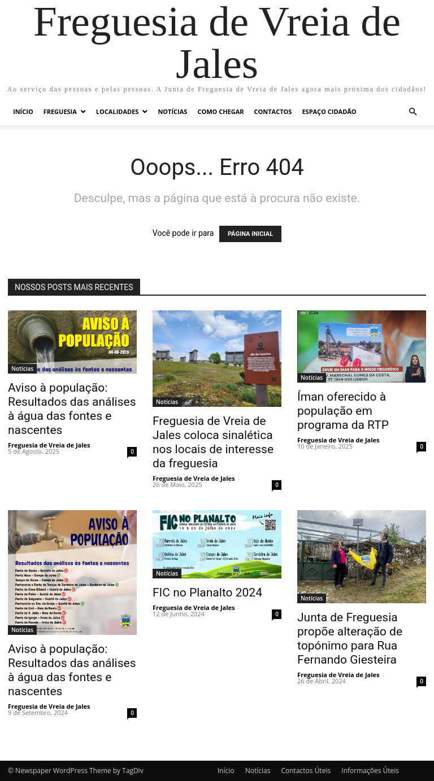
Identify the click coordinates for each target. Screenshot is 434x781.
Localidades (117, 111)
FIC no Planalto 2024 (207, 592)
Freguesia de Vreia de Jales (49, 445)
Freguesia (60, 111)
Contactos (273, 111)
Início (23, 111)
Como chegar (220, 111)
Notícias (172, 111)
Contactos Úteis (306, 770)
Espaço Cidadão (329, 111)
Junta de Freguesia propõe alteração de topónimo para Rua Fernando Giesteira (349, 638)
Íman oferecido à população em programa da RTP (343, 411)
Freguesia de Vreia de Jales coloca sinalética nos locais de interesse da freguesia (213, 442)
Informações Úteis (370, 770)
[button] (412, 112)
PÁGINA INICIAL (250, 234)
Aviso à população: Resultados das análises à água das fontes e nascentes (72, 409)
